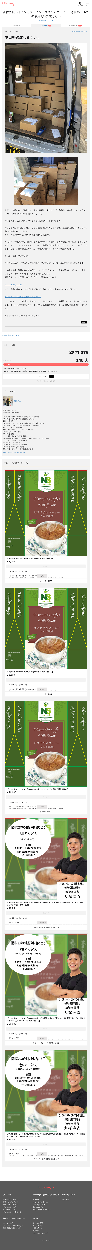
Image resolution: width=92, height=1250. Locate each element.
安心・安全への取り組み (42, 1210)
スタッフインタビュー (41, 1202)
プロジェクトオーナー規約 (13, 1226)
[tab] (46, 25)
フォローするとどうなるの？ (46, 381)
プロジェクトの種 (10, 1207)
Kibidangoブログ (39, 1207)
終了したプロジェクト (11, 1202)
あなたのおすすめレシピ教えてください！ (23, 297)
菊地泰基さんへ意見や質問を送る (15, 452)
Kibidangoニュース (40, 1204)
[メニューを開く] (87, 4)
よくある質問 (38, 1223)
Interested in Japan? (40, 1233)
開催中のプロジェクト (11, 1199)
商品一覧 (65, 1199)
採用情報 (36, 1231)
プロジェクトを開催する (12, 1212)
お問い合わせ (38, 1228)
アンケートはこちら (13, 285)
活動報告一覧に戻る (79, 31)
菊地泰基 (42, 20)
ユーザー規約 (8, 1223)
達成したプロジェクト (11, 1204)
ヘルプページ (38, 1226)
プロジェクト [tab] (17, 25)
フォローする (46, 376)
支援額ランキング (10, 1210)
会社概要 (36, 1199)
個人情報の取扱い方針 (11, 1228)
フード (52, 20)
